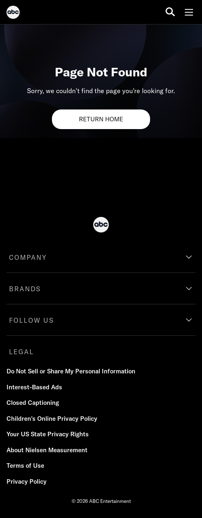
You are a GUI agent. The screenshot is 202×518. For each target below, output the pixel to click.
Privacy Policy (27, 481)
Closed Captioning (33, 402)
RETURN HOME (101, 119)
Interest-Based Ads (34, 387)
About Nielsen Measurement (47, 450)
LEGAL (21, 351)
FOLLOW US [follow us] (31, 320)
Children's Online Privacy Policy (52, 418)
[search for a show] (170, 12)
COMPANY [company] (28, 257)
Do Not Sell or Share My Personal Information (71, 371)
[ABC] (13, 13)
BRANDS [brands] (25, 288)
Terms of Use (25, 465)
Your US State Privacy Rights (48, 434)
